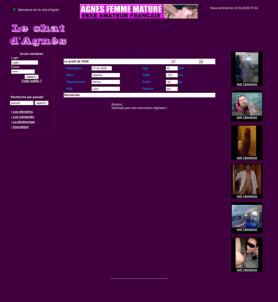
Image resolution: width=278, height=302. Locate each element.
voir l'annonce (247, 84)
